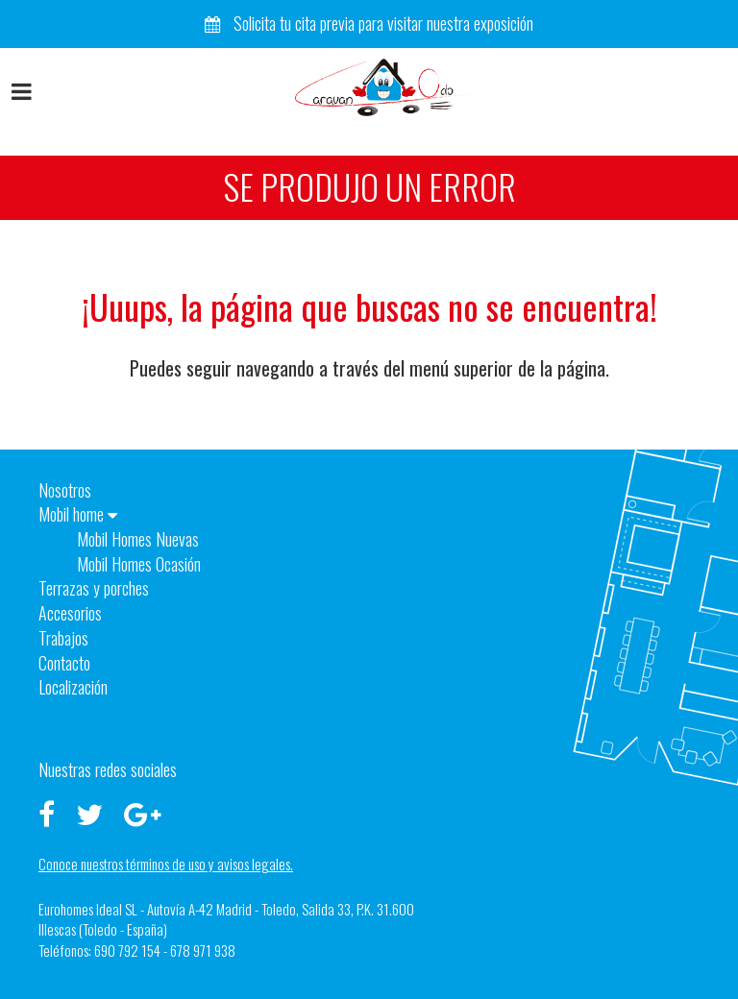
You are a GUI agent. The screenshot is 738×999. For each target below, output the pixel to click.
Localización (73, 686)
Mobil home (77, 513)
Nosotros (64, 489)
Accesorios (70, 612)
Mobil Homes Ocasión (139, 563)
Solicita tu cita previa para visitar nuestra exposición (369, 23)
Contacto (64, 662)
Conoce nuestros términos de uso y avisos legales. (165, 863)
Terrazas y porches (93, 587)
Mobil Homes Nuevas (138, 538)
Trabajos (63, 637)
